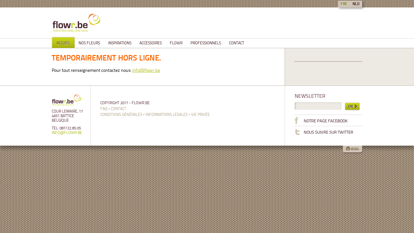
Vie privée (200, 115)
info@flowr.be (146, 70)
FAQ (103, 109)
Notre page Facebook (321, 120)
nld (356, 4)
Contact (118, 109)
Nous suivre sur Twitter (324, 131)
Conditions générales (121, 115)
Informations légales (167, 115)
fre (344, 4)
